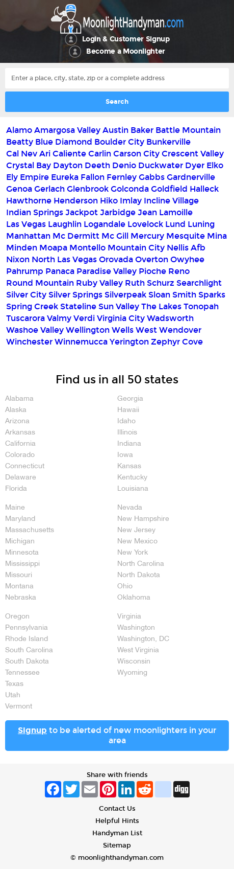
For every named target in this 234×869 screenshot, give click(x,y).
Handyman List (117, 833)
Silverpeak (125, 295)
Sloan (159, 295)
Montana (19, 586)
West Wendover (168, 330)
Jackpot (81, 212)
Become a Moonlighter (125, 51)
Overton (151, 259)
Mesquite (185, 236)
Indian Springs (34, 212)
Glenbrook (88, 189)
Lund (175, 224)
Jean (147, 212)
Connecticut (24, 466)
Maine (15, 508)
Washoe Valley (35, 330)
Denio (124, 165)
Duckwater (160, 165)
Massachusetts (29, 530)
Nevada (129, 508)
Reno (179, 271)
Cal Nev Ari (28, 153)
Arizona (17, 421)
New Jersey (136, 530)
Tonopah (201, 306)
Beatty (19, 142)
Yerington (129, 342)
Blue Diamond (63, 142)
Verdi (84, 318)
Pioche (152, 271)
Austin (115, 130)
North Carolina (140, 564)
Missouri (18, 575)
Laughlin (65, 224)
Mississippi (22, 564)
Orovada (116, 259)
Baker (142, 130)
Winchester (29, 342)
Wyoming (132, 673)
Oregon (17, 616)
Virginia (129, 616)
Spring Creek (32, 306)
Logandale (104, 224)
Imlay (131, 200)
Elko (214, 165)
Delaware (20, 477)
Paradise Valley (106, 271)
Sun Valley (118, 306)
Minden (21, 248)
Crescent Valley (193, 153)
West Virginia (138, 650)
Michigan (20, 541)
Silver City (26, 295)
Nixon (18, 259)
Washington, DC (143, 639)
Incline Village (171, 200)
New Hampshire (143, 519)
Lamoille (176, 212)
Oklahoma (133, 597)
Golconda (130, 189)
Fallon (93, 177)
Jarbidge (118, 212)
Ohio (125, 586)
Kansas (129, 466)
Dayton (68, 165)
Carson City (136, 153)
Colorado (20, 455)
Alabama (19, 399)
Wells (123, 330)
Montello (87, 248)
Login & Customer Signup (126, 39)
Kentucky (132, 477)
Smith (184, 295)
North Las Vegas (64, 259)
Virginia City (121, 318)
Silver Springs (75, 295)
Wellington (88, 330)
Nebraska (20, 597)
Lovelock (145, 224)
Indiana (129, 444)
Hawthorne (28, 200)
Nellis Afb (186, 248)
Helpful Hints (117, 821)
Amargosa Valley (67, 130)
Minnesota (22, 553)
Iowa (125, 455)
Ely (12, 177)
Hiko (109, 200)
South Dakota (27, 661)
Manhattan (28, 236)
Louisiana (132, 489)
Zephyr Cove (177, 342)
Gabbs (152, 177)
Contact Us (117, 809)
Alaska (16, 410)
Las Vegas (26, 224)
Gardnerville (191, 177)
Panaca (59, 271)
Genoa (19, 189)
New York (132, 553)
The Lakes (161, 306)
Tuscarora (25, 318)
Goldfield (169, 189)
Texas (14, 684)
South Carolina (29, 650)
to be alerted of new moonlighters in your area (117, 735)
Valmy (59, 318)
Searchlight (199, 283)
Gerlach (49, 189)
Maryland (20, 519)
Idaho (126, 421)
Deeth (97, 165)
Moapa (53, 248)
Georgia (130, 399)
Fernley (122, 177)
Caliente (69, 153)
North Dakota (138, 575)
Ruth (135, 283)
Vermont (18, 706)
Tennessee (22, 673)
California (20, 444)
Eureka (65, 177)
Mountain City (136, 248)
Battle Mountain (188, 130)
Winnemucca (81, 342)
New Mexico (137, 541)
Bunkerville (168, 142)
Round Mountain (40, 283)
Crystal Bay (28, 165)
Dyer (194, 165)
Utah (12, 695)
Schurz (160, 283)
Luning (201, 224)
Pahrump (24, 271)
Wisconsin (133, 661)
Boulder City (119, 142)
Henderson (76, 200)
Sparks (211, 295)
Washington (136, 628)
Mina (217, 236)
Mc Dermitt (76, 236)
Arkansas (20, 432)
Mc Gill (114, 236)
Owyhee (187, 259)
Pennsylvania (26, 628)
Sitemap (117, 845)
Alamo (19, 130)
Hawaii (128, 410)
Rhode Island (26, 639)
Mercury (147, 236)
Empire (34, 177)
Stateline (78, 306)
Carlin (99, 153)
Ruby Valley (99, 283)
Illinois (127, 432)
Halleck (204, 189)
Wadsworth (170, 318)
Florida (16, 489)
